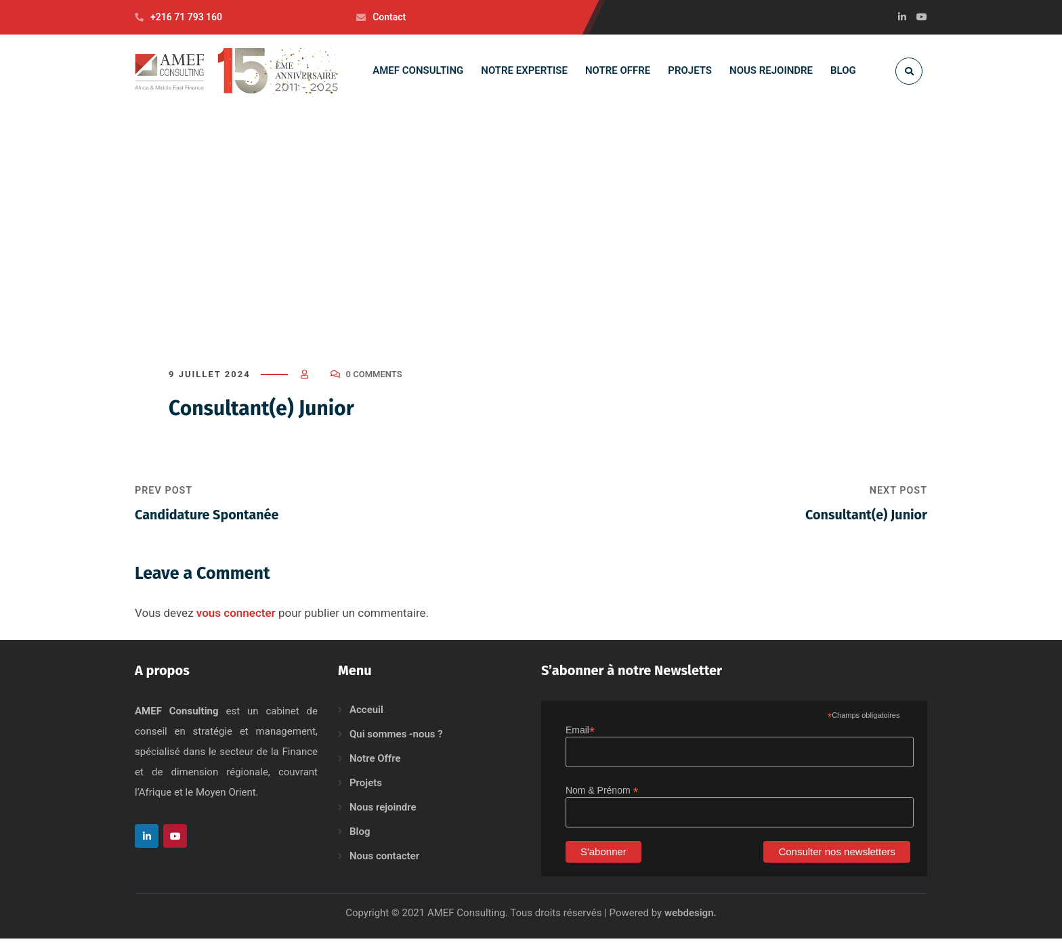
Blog (359, 841)
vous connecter (236, 622)
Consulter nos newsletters (836, 861)
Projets (365, 792)
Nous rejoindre (383, 817)
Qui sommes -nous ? (396, 743)
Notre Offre (375, 768)
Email (580, 739)
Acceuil (366, 719)
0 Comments (374, 384)
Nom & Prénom (602, 800)
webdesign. (690, 922)
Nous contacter (384, 865)
